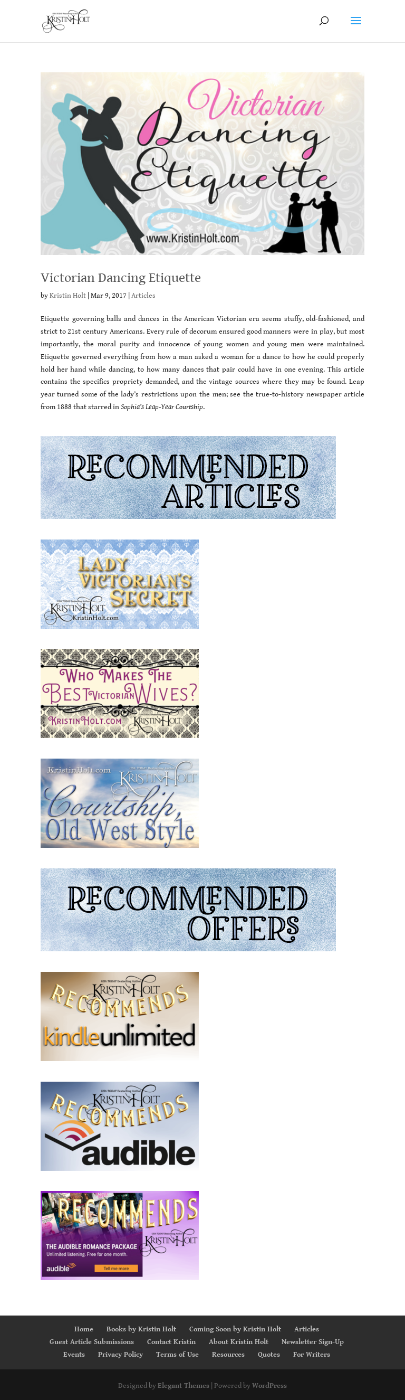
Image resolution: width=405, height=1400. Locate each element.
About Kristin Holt (238, 1342)
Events (74, 1354)
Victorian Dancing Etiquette (121, 278)
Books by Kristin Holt (141, 1329)
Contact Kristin (171, 1342)
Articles (143, 295)
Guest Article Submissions (92, 1342)
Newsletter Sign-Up (313, 1342)
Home (83, 1329)
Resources (228, 1354)
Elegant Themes (183, 1386)
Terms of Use (177, 1354)
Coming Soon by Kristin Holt (235, 1329)
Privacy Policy (120, 1354)
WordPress (269, 1386)
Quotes (269, 1354)
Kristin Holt (68, 295)
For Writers (311, 1354)
